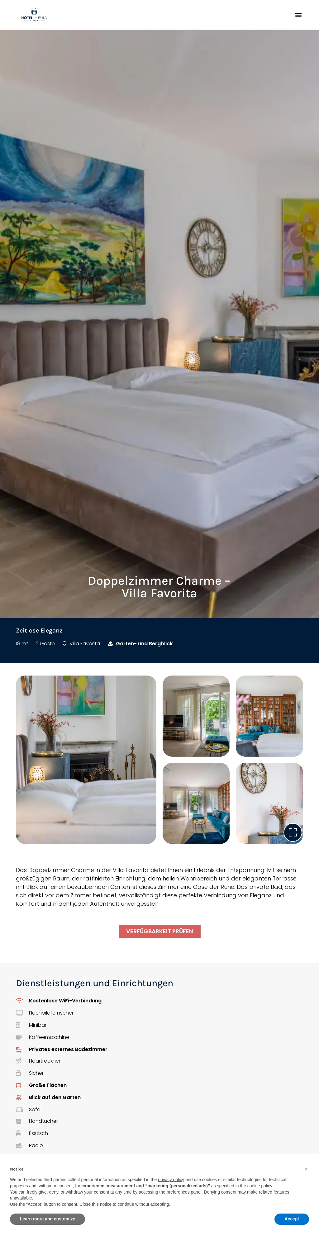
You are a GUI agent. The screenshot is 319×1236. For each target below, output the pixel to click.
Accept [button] (291, 1218)
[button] (298, 15)
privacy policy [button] (171, 1179)
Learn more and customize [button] (47, 1218)
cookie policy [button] (259, 1185)
